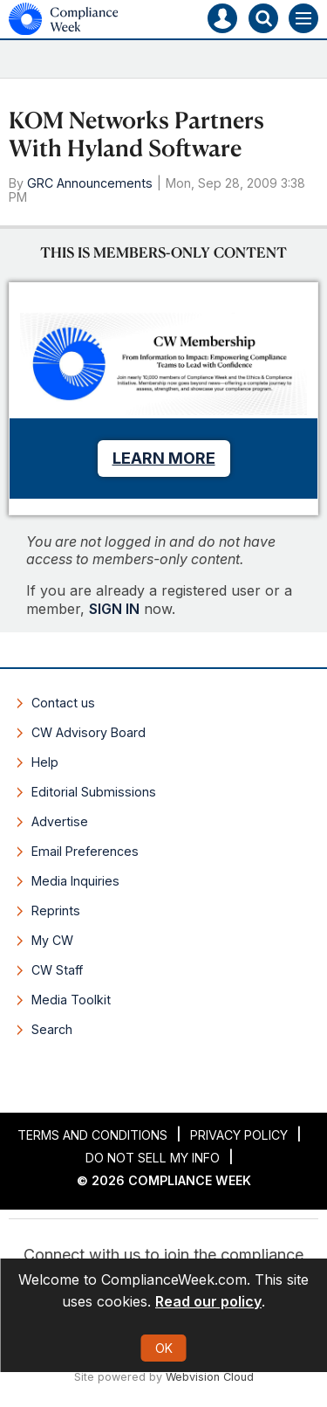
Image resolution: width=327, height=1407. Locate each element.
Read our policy (208, 1301)
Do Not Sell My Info (152, 1157)
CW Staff (57, 969)
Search (51, 1029)
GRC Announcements (90, 183)
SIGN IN (114, 608)
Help (44, 762)
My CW (52, 940)
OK (164, 1348)
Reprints (55, 910)
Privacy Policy (239, 1135)
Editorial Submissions (93, 791)
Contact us (63, 702)
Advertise (59, 821)
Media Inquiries (75, 880)
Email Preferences (85, 851)
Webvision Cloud (210, 1376)
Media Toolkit (71, 999)
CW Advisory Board (88, 732)
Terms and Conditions (92, 1135)
